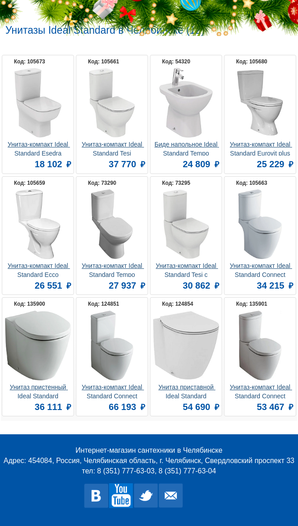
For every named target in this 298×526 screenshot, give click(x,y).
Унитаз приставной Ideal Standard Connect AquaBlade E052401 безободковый (187, 390)
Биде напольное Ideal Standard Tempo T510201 (186, 148)
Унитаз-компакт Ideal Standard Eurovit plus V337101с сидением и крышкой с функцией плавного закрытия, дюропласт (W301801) (260, 148)
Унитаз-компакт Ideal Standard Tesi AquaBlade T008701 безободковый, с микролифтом (113, 148)
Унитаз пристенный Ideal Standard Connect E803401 (39, 390)
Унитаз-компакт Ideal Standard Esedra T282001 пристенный (38, 148)
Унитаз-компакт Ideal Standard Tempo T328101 (113, 269)
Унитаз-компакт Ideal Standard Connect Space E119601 (261, 390)
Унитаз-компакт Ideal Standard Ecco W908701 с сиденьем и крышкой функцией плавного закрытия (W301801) (39, 269)
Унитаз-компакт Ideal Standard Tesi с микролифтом (187, 269)
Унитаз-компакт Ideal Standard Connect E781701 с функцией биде (113, 390)
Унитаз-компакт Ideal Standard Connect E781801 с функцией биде (261, 269)
